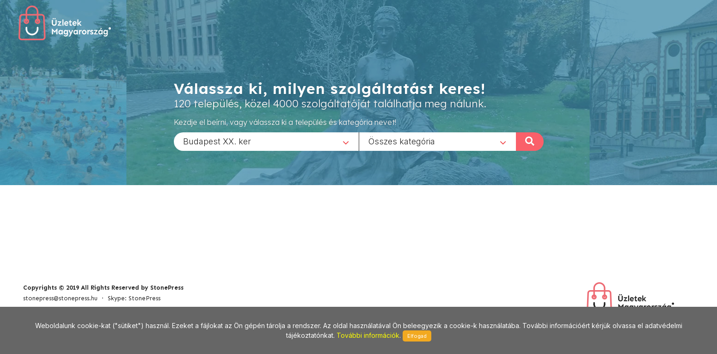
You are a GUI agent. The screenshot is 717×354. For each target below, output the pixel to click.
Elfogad (417, 336)
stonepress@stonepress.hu (60, 298)
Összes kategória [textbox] (401, 141)
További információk (368, 335)
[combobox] (266, 141)
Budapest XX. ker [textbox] (217, 141)
